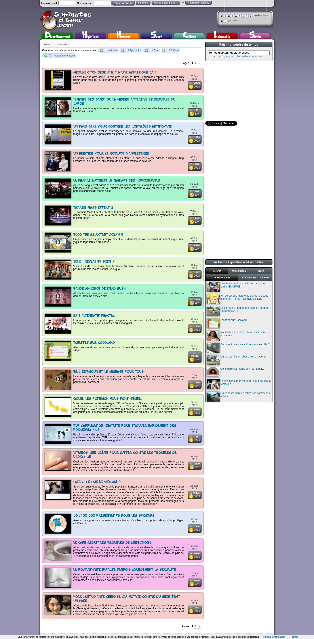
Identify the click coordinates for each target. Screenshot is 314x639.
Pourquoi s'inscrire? (198, 2)
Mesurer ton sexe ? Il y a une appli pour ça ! (114, 72)
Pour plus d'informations (273, 637)
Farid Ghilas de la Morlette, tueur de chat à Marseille (239, 384)
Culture (189, 36)
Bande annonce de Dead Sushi (99, 289)
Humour (123, 36)
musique (256, 56)
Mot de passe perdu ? (165, 2)
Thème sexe (61, 44)
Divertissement (57, 36)
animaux (231, 56)
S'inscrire (143, 2)
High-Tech (90, 36)
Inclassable (222, 36)
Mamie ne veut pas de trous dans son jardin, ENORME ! (236, 287)
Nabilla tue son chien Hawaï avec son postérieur (236, 336)
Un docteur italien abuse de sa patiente (236, 360)
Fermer (294, 637)
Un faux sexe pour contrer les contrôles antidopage (122, 126)
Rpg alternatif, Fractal (93, 316)
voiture (246, 56)
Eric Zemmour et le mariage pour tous (108, 372)
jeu (239, 56)
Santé (255, 36)
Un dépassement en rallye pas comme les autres (238, 397)
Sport (156, 36)
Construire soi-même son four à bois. (235, 372)
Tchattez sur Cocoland (94, 343)
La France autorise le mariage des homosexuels (116, 181)
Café (156, 50)
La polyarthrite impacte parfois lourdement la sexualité (124, 570)
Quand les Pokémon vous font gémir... (107, 399)
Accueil (47, 44)
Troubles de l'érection (63, 55)
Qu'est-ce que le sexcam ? (97, 482)
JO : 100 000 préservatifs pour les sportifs (113, 516)
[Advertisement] (238, 91)
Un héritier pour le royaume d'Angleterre (111, 153)
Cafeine (175, 50)
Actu (221, 56)
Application (135, 50)
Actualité (113, 50)
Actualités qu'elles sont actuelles (239, 262)
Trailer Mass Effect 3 (93, 208)
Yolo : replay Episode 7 (94, 262)
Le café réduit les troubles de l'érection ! (112, 543)
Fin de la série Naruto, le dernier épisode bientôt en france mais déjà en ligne (237, 299)
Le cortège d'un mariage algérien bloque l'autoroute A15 (237, 311)
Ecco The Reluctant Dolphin (98, 235)
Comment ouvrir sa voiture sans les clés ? (238, 348)
